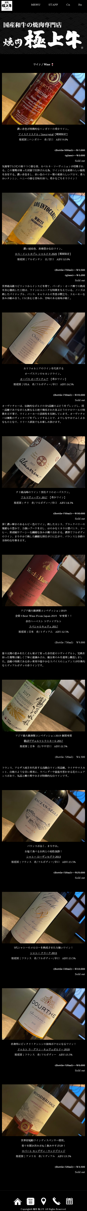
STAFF (53, 4)
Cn (68, 4)
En (80, 4)
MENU (35, 4)
